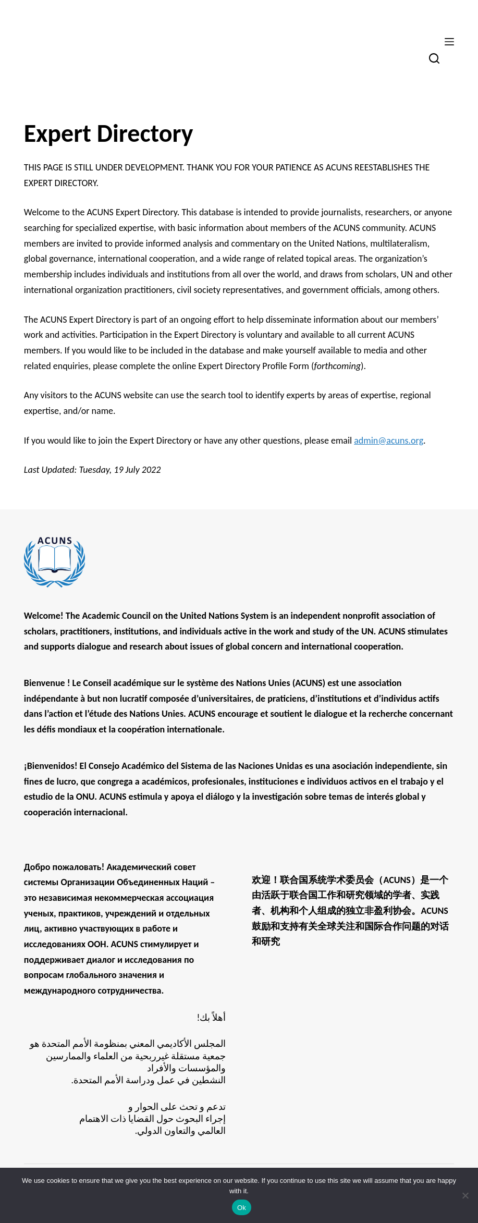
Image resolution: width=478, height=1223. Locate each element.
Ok (241, 1208)
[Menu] (449, 41)
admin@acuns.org (388, 440)
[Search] (434, 58)
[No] (465, 1195)
